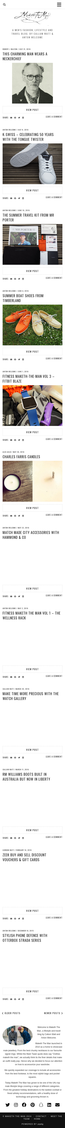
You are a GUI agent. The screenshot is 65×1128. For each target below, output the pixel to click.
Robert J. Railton (10, 49)
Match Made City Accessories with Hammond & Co (31, 535)
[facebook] (24, 1104)
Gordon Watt (8, 850)
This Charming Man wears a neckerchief (25, 56)
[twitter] (8, 1104)
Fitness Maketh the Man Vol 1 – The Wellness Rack (31, 615)
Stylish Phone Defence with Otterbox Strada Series (25, 938)
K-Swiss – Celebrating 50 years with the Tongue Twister (28, 137)
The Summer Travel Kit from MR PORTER (28, 217)
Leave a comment (54, 116)
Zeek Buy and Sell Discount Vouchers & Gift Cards (24, 857)
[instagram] (16, 1104)
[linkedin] (49, 1104)
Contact (41, 1116)
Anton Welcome (9, 129)
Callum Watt (8, 689)
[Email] (57, 1104)
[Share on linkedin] (23, 117)
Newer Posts (53, 1013)
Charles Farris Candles (21, 456)
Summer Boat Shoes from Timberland (23, 298)
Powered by (32, 1124)
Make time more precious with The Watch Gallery (31, 696)
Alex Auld (7, 452)
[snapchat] (41, 1104)
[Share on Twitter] (19, 117)
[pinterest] (33, 1104)
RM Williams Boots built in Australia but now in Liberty (26, 777)
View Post (32, 109)
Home (37, 1119)
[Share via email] (11, 117)
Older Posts (11, 1013)
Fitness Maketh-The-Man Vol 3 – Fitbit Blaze (29, 379)
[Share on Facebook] (15, 117)
